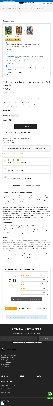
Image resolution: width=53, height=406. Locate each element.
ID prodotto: (6, 142)
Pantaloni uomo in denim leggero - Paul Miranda (19, 67)
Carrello (26, 126)
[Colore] (26, 49)
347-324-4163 (25, 138)
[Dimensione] (15, 49)
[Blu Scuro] (10, 120)
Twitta (13, 154)
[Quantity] (7, 126)
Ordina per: (39, 308)
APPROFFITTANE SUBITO (9, 1)
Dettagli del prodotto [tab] (33, 185)
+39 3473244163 (5, 367)
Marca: (5, 140)
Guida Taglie (6, 110)
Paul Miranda (10, 140)
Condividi (6, 154)
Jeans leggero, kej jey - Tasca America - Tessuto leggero (21, 56)
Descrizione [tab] (16, 185)
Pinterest (20, 154)
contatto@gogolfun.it (6, 364)
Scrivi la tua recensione (19, 299)
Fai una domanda (35, 299)
